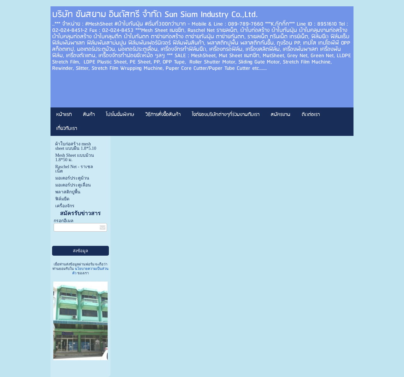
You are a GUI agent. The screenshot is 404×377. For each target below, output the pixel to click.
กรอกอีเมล (64, 220)
